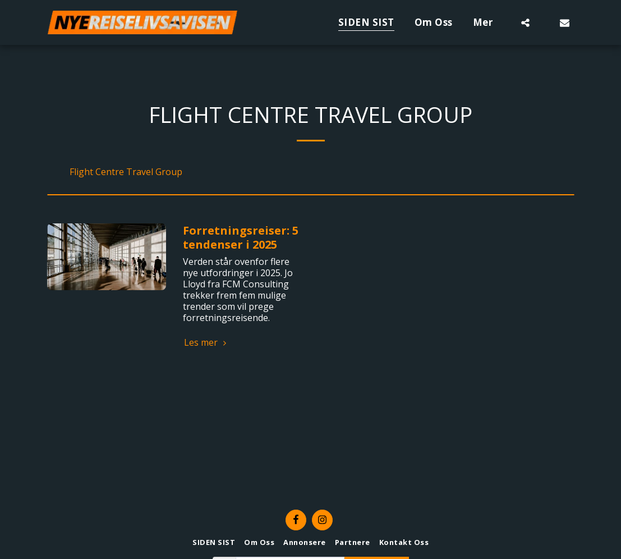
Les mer (206, 342)
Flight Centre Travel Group (126, 171)
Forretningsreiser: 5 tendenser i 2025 (240, 237)
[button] (525, 22)
